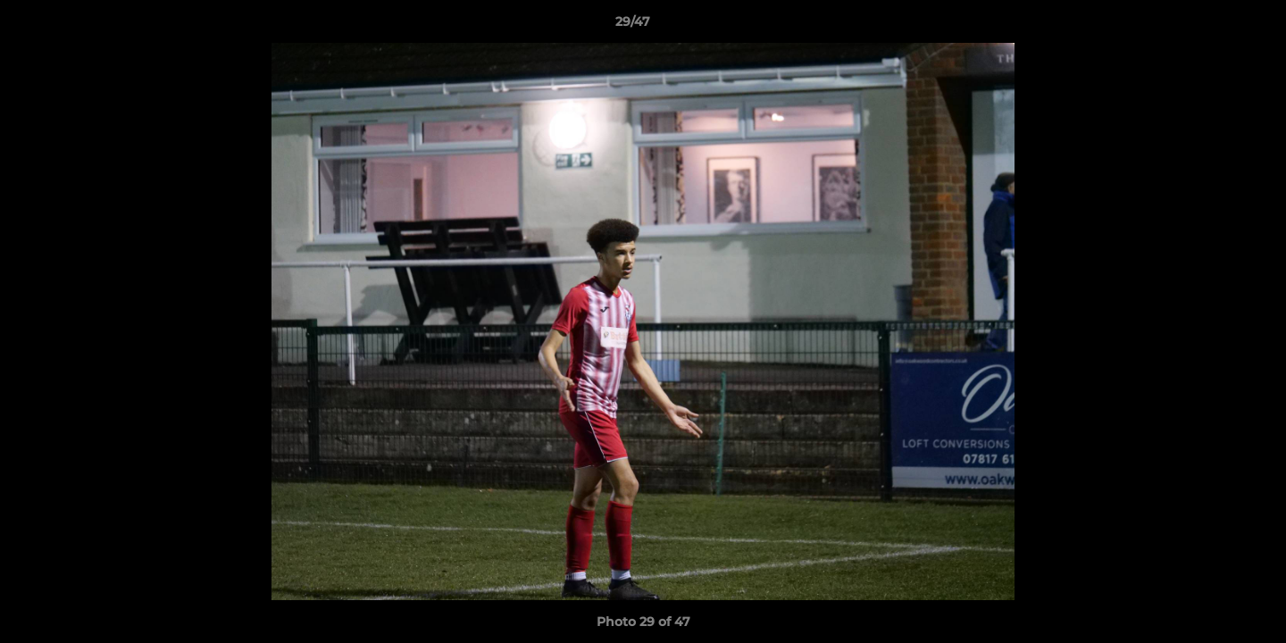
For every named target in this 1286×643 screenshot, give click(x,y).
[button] (1211, 26)
